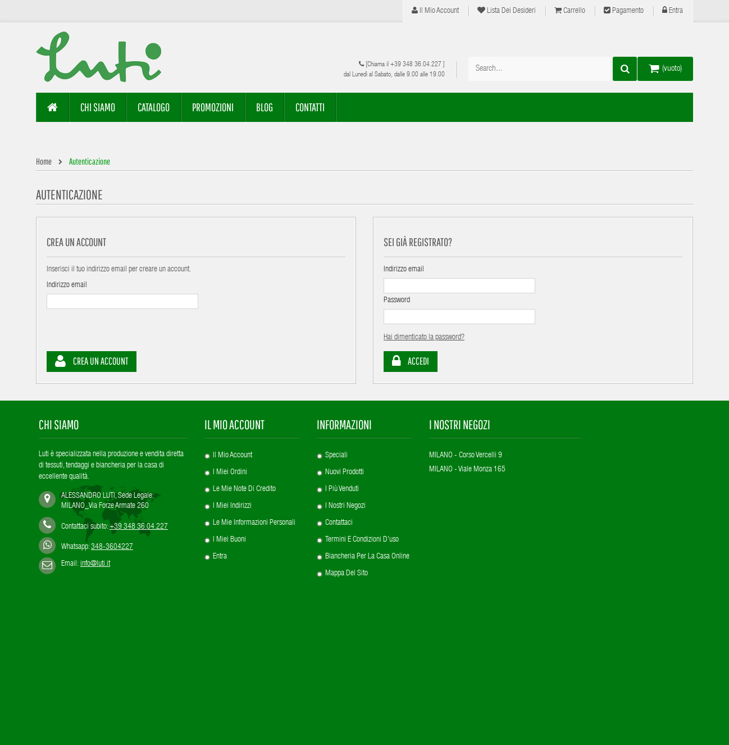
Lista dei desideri (506, 10)
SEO (42, 722)
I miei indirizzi (232, 506)
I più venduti (342, 489)
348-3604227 (112, 547)
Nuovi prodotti (344, 472)
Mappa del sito (346, 574)
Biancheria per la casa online (367, 557)
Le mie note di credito (244, 489)
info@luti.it (95, 564)
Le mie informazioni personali (254, 523)
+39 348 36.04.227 (415, 64)
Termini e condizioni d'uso (362, 540)
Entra (672, 10)
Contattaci (339, 523)
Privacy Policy (95, 722)
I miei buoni (229, 540)
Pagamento (624, 10)
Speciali (336, 456)
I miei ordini (230, 472)
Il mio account (435, 10)
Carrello (569, 10)
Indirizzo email (67, 285)
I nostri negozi (345, 506)
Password (397, 301)
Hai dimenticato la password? (424, 338)
